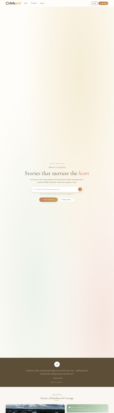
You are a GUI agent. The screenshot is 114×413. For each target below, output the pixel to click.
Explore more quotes (57, 382)
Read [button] (25, 3)
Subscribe (103, 3)
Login (94, 3)
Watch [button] (34, 3)
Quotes (42, 3)
